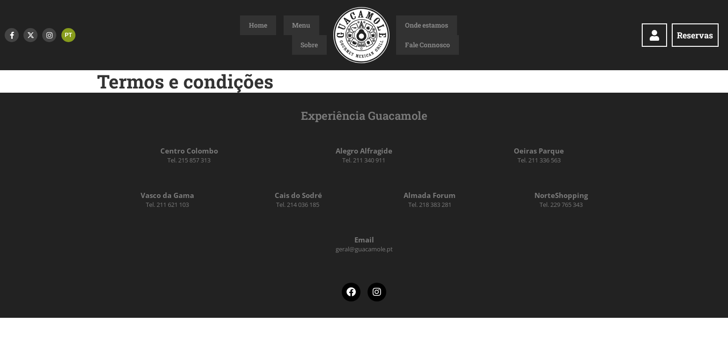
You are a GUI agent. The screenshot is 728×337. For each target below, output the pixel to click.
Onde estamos (417, 35)
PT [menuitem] (68, 35)
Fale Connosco (469, 35)
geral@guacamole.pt (364, 249)
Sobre (318, 35)
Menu (293, 35)
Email (364, 239)
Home (267, 35)
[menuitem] (68, 35)
